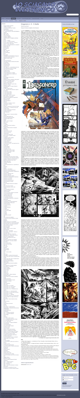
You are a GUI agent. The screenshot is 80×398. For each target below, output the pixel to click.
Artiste (4, 39)
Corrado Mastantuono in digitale (9, 72)
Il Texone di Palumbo (7, 162)
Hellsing (4, 123)
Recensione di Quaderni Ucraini (9, 279)
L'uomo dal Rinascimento (8, 193)
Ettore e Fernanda (6, 98)
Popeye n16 (5, 272)
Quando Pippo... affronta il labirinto (9, 274)
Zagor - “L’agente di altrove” (8, 361)
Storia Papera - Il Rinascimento (9, 306)
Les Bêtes (5, 213)
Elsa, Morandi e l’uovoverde (8, 96)
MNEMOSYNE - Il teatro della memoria (10, 235)
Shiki (4, 300)
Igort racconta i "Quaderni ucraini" (9, 135)
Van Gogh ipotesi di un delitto (8, 353)
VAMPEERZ (5, 348)
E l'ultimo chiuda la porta (7, 88)
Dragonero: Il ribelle (6, 85)
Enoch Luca (29, 364)
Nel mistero (5, 241)
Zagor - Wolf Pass (6, 363)
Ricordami (65, 381)
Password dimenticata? (66, 386)
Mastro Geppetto (6, 227)
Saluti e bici (5, 284)
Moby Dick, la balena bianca (8, 236)
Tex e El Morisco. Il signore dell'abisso (10, 322)
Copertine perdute (6, 71)
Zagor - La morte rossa (7, 362)
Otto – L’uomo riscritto (7, 251)
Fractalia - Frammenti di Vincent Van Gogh (11, 106)
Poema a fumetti (6, 267)
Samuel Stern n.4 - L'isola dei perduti (10, 291)
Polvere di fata (6, 269)
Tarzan (4, 315)
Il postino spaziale (6, 154)
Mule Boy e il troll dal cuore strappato (10, 239)
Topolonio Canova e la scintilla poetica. (10, 332)
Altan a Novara (6, 34)
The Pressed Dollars (7, 324)
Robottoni (5, 282)
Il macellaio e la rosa (7, 148)
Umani (4, 339)
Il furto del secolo (6, 147)
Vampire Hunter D (6, 349)
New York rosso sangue (7, 244)
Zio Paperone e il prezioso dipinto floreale (10, 368)
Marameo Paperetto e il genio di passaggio (11, 222)
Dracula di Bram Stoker (7, 82)
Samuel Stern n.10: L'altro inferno (9, 286)
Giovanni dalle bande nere (8, 116)
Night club (5, 245)
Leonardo (5, 212)
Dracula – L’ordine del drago (8, 81)
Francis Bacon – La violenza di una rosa (10, 107)
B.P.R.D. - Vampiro (6, 40)
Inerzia (4, 167)
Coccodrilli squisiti (6, 64)
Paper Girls (5, 254)
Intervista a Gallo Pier (7, 174)
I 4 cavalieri (5, 124)
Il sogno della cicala (6, 161)
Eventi (42, 18)
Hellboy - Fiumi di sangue (8, 120)
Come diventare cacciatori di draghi (9, 68)
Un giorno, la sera (6, 343)
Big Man (4, 49)
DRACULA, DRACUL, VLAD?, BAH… (10, 83)
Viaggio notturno (6, 357)
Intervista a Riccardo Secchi (8, 180)
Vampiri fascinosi (6, 351)
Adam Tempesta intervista (8, 30)
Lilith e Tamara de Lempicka (8, 217)
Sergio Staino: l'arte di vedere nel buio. (10, 298)
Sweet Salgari (5, 314)
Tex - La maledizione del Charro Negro (10, 319)
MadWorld (5, 220)
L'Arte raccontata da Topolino (8, 189)
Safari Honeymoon (6, 283)
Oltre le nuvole (6, 248)
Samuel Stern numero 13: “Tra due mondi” (11, 295)
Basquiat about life (6, 45)
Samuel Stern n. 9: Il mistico (8, 285)
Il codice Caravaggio (7, 139)
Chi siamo (19, 18)
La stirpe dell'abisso (7, 207)
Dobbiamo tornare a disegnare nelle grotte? (11, 79)
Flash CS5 (5, 105)
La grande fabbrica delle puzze (9, 202)
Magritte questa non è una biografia (9, 221)
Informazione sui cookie (61, 395)
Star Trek (5, 305)
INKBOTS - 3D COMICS (7, 169)
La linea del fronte (6, 203)
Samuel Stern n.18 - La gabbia (8, 287)
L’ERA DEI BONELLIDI (7, 195)
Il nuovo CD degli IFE (7, 152)
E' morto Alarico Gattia (7, 91)
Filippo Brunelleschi (6, 100)
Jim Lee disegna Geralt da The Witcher (10, 183)
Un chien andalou (6, 340)
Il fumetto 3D (5, 145)
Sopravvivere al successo (8, 303)
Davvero (4, 76)
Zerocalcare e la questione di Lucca (9, 367)
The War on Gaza (6, 326)
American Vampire (6, 35)
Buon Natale (5, 54)
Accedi (64, 383)
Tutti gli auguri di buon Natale (8, 338)
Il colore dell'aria (6, 141)
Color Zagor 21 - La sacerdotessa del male (11, 67)
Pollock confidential (6, 268)
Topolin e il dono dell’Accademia (9, 329)
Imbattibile (5, 166)
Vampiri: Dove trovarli (7, 352)
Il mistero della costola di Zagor (9, 151)
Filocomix (5, 101)
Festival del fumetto (35, 18)
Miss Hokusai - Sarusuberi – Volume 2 (10, 231)
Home (3, 18)
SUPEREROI (5, 311)
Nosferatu (5, 247)
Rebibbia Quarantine (7, 278)
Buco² (4, 53)
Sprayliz (4, 304)
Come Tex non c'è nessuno (8, 69)
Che (4, 59)
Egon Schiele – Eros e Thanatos (9, 95)
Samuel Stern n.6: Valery (7, 293)
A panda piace (6, 29)
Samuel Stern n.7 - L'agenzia (8, 294)
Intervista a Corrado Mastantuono (9, 170)
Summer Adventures (7, 310)
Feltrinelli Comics (6, 99)
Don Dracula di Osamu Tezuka (8, 80)
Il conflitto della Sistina (7, 142)
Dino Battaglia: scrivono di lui (8, 77)
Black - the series (6, 50)
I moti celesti (5, 129)
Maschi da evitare (6, 226)
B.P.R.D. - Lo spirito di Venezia (8, 41)
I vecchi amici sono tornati (8, 134)
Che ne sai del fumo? (7, 60)
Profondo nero (6, 273)
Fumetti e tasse (6, 108)
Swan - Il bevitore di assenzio (8, 312)
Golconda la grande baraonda (8, 117)
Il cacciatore (5, 136)
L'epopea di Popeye (7, 190)
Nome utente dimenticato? (67, 385)
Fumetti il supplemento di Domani (9, 109)
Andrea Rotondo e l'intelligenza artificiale (10, 38)
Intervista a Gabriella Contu (8, 173)
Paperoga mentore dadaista (8, 260)
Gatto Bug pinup (6, 111)
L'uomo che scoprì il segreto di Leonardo (10, 192)
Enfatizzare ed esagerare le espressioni (10, 97)
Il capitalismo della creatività (8, 137)
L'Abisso (4, 188)
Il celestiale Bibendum (7, 138)
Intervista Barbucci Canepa (8, 181)
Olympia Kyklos (6, 249)
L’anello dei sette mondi (7, 194)
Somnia (4, 302)
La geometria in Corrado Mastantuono (10, 201)
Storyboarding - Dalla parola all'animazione (11, 307)
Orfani (4, 250)
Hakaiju (4, 119)
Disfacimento (5, 78)
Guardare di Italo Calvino (7, 118)
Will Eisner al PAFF (6, 358)
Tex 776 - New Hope (7, 321)
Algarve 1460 (5, 33)
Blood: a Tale (5, 51)
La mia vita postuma (7, 204)
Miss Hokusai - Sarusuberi (8, 230)
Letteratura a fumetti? (7, 214)
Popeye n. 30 (5, 270)
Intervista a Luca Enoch (7, 179)
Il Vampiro (5, 163)
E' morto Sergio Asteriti (7, 92)
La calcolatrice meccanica (8, 197)
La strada (5, 208)
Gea (4, 113)
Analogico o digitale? (7, 36)
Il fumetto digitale (6, 146)
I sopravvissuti (6, 133)
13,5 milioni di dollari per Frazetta (9, 27)
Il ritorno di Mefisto (6, 155)
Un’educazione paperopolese (8, 344)
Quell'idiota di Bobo (6, 275)
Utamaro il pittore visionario (8, 25)
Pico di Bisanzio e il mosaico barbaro (10, 265)
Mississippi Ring (6, 232)
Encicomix (13, 18)
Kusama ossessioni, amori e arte (9, 186)
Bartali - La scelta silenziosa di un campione (11, 44)
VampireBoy (5, 350)
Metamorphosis (6, 229)
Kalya (4, 184)
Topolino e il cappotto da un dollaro (9, 330)
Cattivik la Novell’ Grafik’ (7, 58)
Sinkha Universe (6, 301)
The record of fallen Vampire (8, 325)
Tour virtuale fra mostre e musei (9, 333)
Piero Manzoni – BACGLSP (8, 266)
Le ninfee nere (6, 209)
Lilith (4, 216)
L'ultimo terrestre (6, 191)
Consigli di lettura (6, 70)
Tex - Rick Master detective (8, 320)
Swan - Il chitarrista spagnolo (8, 313)
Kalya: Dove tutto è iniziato (8, 185)
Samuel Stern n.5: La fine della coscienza (10, 292)
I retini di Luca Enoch (7, 132)
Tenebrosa (5, 316)
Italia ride (5, 182)
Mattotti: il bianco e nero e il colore (9, 228)
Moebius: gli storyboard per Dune (9, 237)
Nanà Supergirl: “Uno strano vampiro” (10, 240)
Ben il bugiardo (6, 48)
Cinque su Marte (6, 63)
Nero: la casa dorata (7, 242)
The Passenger (6, 323)
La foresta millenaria (7, 200)
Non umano (5, 246)
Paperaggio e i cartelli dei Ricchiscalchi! (10, 255)
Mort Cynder (5, 238)
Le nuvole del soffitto (7, 210)
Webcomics (8, 18)
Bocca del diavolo (6, 52)
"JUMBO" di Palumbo (7, 26)
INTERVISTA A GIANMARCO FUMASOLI (10, 176)
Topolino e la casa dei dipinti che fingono (10, 331)
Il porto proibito (6, 153)
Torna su (77, 396)
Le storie (5, 211)
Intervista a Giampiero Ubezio (8, 175)
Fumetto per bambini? (7, 110)
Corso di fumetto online (26, 18)
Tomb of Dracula (6, 328)
